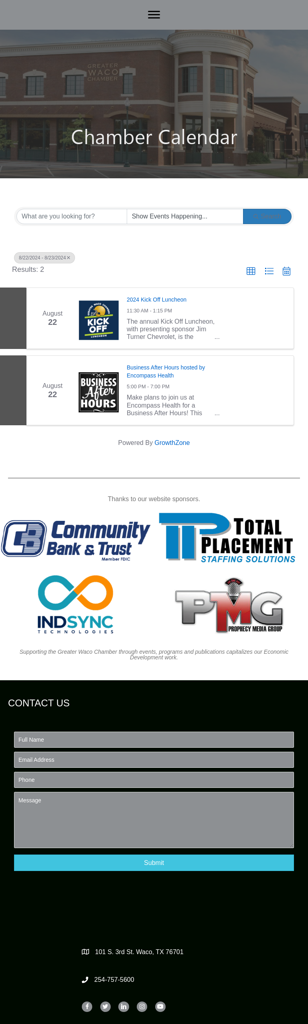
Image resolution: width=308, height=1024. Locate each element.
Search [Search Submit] (267, 216)
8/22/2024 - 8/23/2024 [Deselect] (44, 258)
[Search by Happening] (185, 216)
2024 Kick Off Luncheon (156, 299)
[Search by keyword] (71, 216)
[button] (251, 271)
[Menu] (154, 15)
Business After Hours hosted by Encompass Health (166, 371)
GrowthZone (172, 442)
